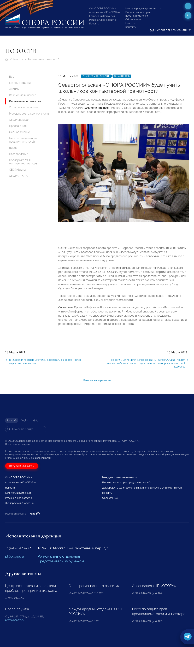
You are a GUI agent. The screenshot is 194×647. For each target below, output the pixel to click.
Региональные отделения (59, 556)
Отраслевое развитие (23, 107)
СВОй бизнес (18, 169)
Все (11, 76)
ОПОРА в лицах (19, 119)
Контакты (130, 27)
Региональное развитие (102, 19)
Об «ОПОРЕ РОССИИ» (102, 8)
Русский (11, 420)
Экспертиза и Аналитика (19, 503)
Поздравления (18, 154)
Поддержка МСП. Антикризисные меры (23, 161)
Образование (133, 19)
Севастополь (122, 76)
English (25, 420)
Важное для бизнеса (22, 95)
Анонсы (14, 89)
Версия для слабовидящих (170, 30)
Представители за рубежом (61, 561)
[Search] (25, 429)
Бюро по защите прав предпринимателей (23, 140)
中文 (35, 420)
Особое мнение (19, 132)
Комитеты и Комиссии (102, 16)
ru (188, 15)
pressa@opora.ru (14, 620)
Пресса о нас (18, 126)
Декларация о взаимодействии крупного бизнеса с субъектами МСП (142, 487)
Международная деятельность (143, 8)
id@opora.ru (14, 556)
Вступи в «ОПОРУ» (21, 466)
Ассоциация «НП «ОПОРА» (104, 12)
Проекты (94, 23)
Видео (13, 147)
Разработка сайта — (22, 513)
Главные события (20, 82)
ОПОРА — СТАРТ (20, 175)
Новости (130, 23)
